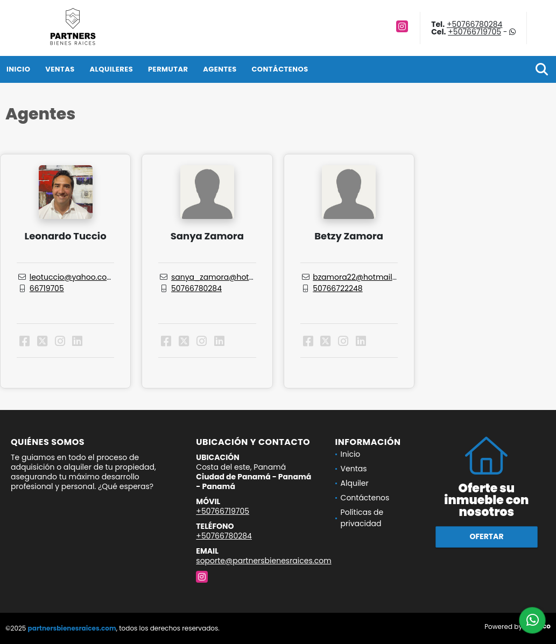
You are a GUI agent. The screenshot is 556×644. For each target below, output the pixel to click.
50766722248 (337, 288)
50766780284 (196, 288)
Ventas (60, 69)
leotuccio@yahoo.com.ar (77, 277)
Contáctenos (279, 69)
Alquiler (355, 483)
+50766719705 (474, 31)
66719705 (47, 288)
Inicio (18, 69)
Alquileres (111, 69)
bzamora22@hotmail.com (362, 277)
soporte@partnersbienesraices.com (263, 560)
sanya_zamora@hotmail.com (227, 277)
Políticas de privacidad (362, 518)
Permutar (168, 69)
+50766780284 (475, 24)
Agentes (220, 69)
